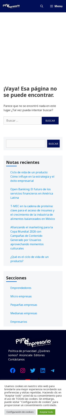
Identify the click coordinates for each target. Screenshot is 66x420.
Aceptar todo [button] (46, 411)
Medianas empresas (23, 313)
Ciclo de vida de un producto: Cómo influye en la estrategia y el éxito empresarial (32, 176)
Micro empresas (21, 296)
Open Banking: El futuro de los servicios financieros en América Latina (31, 193)
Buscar (53, 143)
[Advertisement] (33, 47)
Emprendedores (20, 288)
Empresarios (18, 322)
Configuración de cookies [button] (20, 411)
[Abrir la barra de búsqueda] (42, 6)
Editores (39, 355)
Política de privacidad (22, 351)
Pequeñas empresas (23, 305)
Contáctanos (16, 359)
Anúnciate (26, 355)
